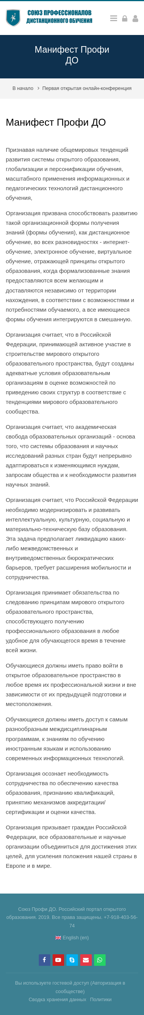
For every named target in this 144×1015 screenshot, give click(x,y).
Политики (100, 999)
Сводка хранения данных (57, 999)
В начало (22, 88)
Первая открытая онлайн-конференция (86, 88)
